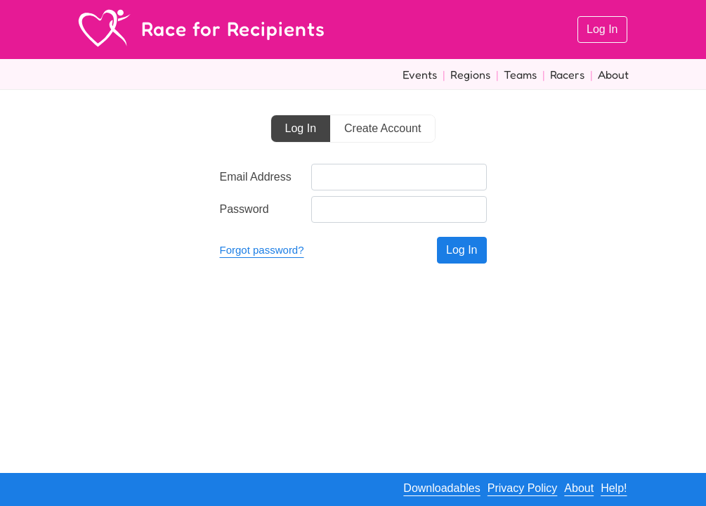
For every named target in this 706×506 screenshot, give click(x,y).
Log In (602, 29)
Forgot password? (262, 250)
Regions (470, 74)
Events (420, 74)
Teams (520, 74)
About (613, 74)
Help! (614, 488)
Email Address (256, 177)
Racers (567, 74)
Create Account (382, 128)
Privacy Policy (523, 488)
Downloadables (441, 488)
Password (244, 209)
